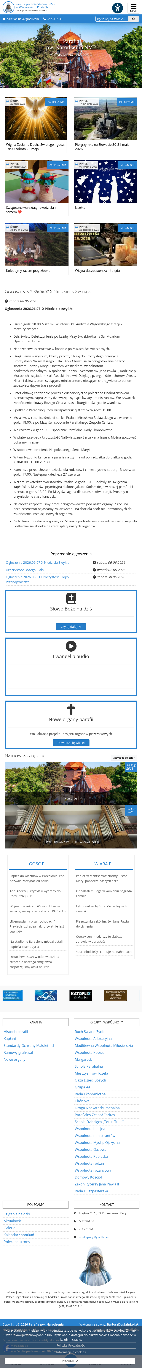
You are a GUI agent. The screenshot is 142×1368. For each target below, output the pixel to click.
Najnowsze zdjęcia (24, 756)
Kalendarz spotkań (19, 1234)
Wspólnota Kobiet (89, 1052)
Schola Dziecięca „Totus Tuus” (99, 1121)
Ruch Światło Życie (90, 1031)
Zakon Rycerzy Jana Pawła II (97, 1184)
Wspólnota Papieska (91, 1156)
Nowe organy (14, 1059)
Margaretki (84, 1059)
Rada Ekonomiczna (90, 1094)
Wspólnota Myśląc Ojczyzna (97, 1142)
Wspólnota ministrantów (95, 1135)
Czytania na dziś (17, 1214)
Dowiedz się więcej (71, 743)
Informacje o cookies (71, 1352)
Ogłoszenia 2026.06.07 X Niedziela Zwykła (48, 292)
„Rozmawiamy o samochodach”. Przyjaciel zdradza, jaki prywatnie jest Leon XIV (37, 927)
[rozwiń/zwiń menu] (133, 8)
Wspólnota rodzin (89, 1163)
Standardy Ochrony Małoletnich (29, 1045)
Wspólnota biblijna (90, 1128)
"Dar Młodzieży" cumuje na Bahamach (104, 952)
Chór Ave (82, 1101)
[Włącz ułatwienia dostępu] (117, 8)
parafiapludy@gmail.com (22, 19)
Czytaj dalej (71, 627)
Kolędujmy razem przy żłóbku (28, 270)
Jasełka (80, 207)
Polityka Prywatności (71, 1345)
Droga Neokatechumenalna (97, 1108)
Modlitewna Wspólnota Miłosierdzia (104, 1045)
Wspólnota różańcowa (93, 1170)
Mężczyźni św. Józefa (91, 1073)
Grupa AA (82, 1087)
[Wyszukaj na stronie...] (111, 19)
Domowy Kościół (88, 1177)
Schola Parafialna (89, 1066)
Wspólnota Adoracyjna (93, 1038)
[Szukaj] (133, 19)
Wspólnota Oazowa (90, 1149)
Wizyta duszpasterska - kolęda (97, 270)
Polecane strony (17, 1241)
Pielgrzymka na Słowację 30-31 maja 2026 (102, 146)
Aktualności (13, 1221)
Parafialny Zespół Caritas (95, 1114)
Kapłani (10, 1038)
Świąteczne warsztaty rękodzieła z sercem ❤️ (31, 209)
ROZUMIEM (70, 1361)
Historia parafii (16, 1031)
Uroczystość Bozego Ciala (25, 570)
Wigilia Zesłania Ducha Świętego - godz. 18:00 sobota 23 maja (35, 146)
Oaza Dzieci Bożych (90, 1080)
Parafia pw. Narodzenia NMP (71, 7)
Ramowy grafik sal (18, 1052)
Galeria (9, 1228)
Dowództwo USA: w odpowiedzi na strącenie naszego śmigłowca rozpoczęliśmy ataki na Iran (34, 962)
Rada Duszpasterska (91, 1191)
